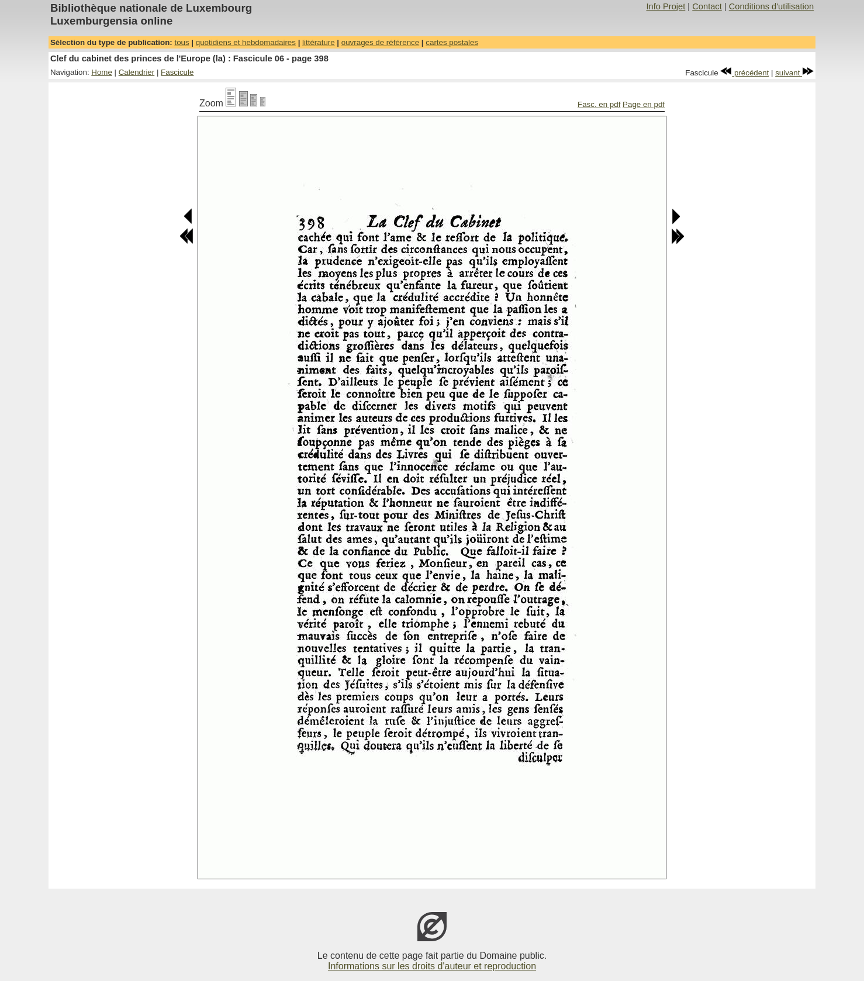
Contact (707, 6)
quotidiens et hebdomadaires (246, 42)
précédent (744, 72)
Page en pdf (644, 104)
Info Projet (665, 6)
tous (181, 42)
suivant (794, 72)
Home (101, 72)
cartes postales (452, 42)
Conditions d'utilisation (771, 6)
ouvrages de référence (380, 42)
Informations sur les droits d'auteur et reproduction (432, 966)
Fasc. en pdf (599, 104)
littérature (318, 42)
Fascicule (177, 72)
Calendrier (137, 72)
